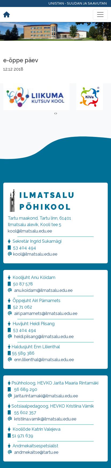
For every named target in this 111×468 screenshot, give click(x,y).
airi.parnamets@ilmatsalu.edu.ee (45, 313)
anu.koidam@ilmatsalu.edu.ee (43, 290)
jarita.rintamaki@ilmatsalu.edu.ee (46, 395)
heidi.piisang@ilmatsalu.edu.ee (44, 336)
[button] (10, 457)
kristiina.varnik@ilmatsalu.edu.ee (45, 419)
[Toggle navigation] (100, 14)
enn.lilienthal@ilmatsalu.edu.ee (44, 359)
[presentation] (55, 113)
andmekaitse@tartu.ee (36, 452)
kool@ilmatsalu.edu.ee (30, 231)
